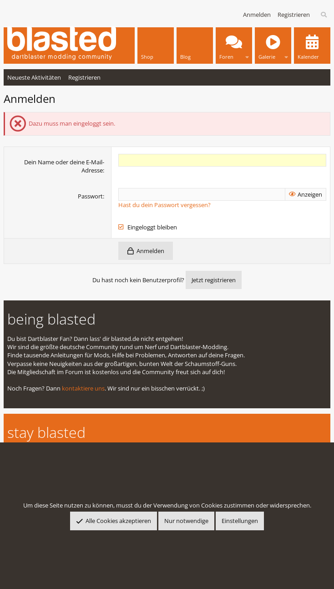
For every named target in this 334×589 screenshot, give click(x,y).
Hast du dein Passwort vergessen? (164, 205)
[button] (247, 55)
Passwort (90, 196)
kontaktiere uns (83, 388)
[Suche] (324, 15)
